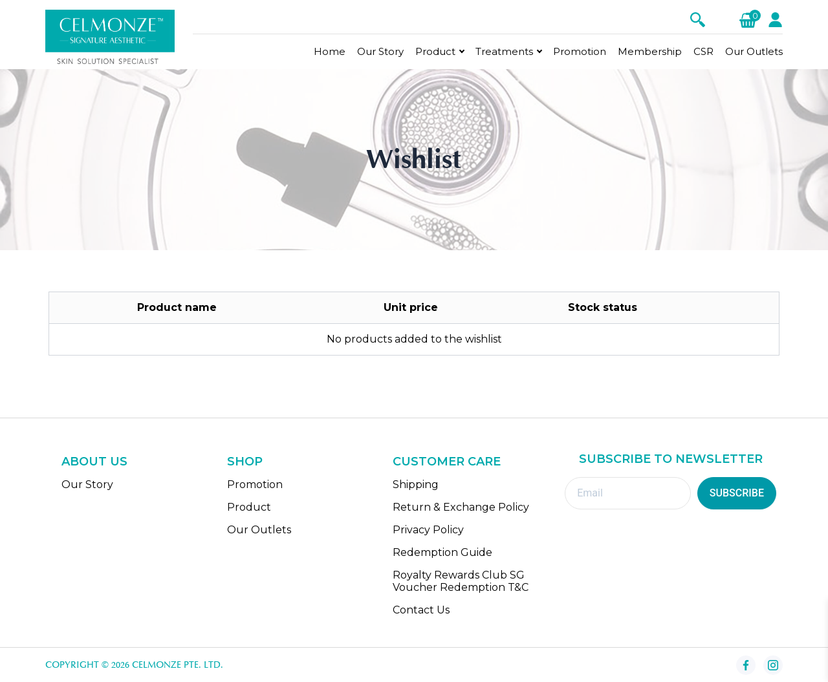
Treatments (504, 51)
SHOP (245, 461)
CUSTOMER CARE (447, 461)
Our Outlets (754, 51)
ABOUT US (94, 461)
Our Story (380, 51)
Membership (650, 51)
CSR (703, 51)
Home (329, 51)
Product (435, 51)
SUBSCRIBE (737, 493)
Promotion (579, 51)
